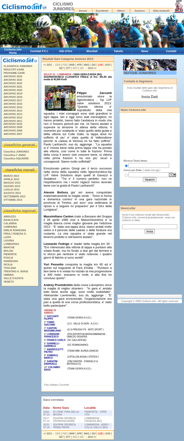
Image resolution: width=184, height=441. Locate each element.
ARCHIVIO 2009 (13, 127)
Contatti (171, 51)
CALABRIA (10, 223)
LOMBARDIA (11, 244)
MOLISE (8, 250)
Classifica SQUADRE (16, 158)
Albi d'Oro (65, 51)
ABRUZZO (10, 216)
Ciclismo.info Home (13, 51)
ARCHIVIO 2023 (13, 79)
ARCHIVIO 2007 (13, 134)
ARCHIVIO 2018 (13, 97)
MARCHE (9, 247)
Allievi (121, 10)
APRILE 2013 (11, 179)
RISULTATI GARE (14, 69)
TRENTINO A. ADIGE (16, 271)
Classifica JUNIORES (16, 151)
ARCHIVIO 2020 (13, 90)
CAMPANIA (10, 226)
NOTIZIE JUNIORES (140, 73)
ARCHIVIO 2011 (13, 121)
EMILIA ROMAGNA (15, 230)
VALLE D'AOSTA (14, 278)
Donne (83, 10)
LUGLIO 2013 (12, 189)
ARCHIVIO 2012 (13, 117)
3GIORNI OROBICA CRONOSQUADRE (64, 419)
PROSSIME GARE (14, 73)
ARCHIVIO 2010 (12, 124)
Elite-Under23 (161, 10)
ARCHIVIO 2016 (13, 103)
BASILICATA (11, 220)
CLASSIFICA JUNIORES (18, 66)
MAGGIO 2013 (12, 182)
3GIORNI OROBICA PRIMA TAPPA (64, 426)
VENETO (9, 281)
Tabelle (118, 51)
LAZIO (7, 237)
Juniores (139, 10)
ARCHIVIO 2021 (13, 86)
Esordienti (102, 10)
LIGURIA (9, 240)
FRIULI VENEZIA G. (15, 233)
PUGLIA (8, 257)
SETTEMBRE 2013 (14, 196)
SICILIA (8, 264)
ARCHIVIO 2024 (13, 76)
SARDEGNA (11, 261)
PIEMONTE (10, 254)
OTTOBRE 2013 (13, 199)
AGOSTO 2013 (12, 193)
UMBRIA (9, 274)
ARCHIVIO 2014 (13, 110)
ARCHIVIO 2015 (13, 107)
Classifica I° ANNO (15, 155)
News (144, 51)
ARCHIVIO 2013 (13, 114)
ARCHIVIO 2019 (13, 93)
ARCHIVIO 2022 (13, 83)
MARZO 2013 (11, 175)
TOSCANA (10, 268)
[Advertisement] (19, 357)
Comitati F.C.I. (39, 51)
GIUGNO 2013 (12, 186)
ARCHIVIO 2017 (13, 100)
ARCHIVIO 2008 (13, 130)
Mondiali (92, 51)
